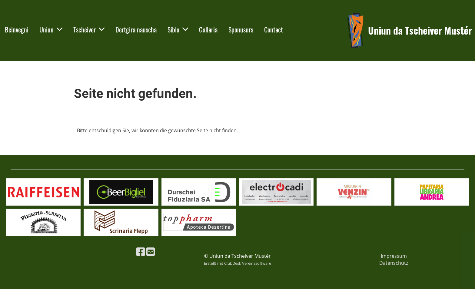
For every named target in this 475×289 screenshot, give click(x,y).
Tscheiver (89, 29)
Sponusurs (240, 29)
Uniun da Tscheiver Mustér (420, 30)
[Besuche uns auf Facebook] (140, 251)
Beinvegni (16, 29)
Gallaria (208, 29)
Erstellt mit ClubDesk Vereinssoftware (237, 263)
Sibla (178, 29)
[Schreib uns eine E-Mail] (150, 251)
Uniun (50, 29)
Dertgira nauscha (136, 29)
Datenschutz (393, 263)
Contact (273, 29)
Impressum (394, 256)
